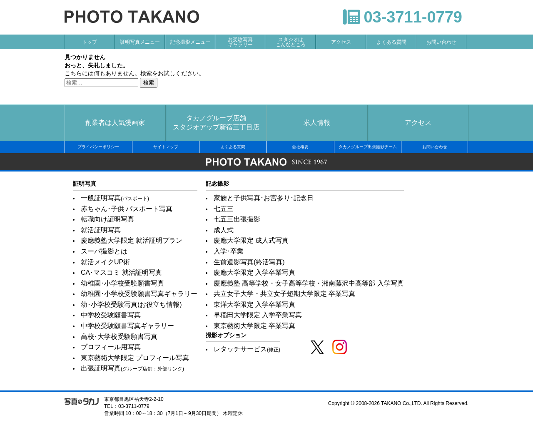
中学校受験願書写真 (111, 314)
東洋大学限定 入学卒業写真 (254, 304)
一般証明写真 (115, 197)
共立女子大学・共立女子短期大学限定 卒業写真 (284, 293)
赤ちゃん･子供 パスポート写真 (126, 208)
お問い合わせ (441, 42)
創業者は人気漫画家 (115, 122)
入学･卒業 (229, 251)
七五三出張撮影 (237, 219)
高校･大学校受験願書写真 (119, 336)
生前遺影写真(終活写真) (249, 262)
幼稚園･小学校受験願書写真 (122, 283)
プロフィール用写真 (111, 346)
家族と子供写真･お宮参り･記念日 (264, 197)
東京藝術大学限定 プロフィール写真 (135, 357)
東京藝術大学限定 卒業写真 (254, 325)
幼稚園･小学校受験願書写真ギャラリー (139, 293)
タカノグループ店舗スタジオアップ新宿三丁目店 (216, 122)
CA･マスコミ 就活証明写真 (121, 272)
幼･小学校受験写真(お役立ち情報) (131, 304)
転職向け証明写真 (107, 219)
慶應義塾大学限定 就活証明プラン (131, 240)
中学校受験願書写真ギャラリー (127, 325)
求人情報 (317, 122)
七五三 (224, 208)
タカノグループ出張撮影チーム (368, 146)
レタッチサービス (247, 349)
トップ (89, 42)
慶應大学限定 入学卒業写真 (254, 272)
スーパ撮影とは (104, 251)
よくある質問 (391, 42)
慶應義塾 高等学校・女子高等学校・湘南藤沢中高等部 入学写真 (309, 283)
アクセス (341, 42)
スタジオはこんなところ (291, 42)
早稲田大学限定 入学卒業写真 (258, 314)
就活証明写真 (101, 230)
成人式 (224, 230)
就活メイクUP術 (105, 262)
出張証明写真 (132, 368)
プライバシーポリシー (98, 146)
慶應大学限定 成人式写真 (251, 240)
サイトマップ (165, 146)
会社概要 (300, 146)
